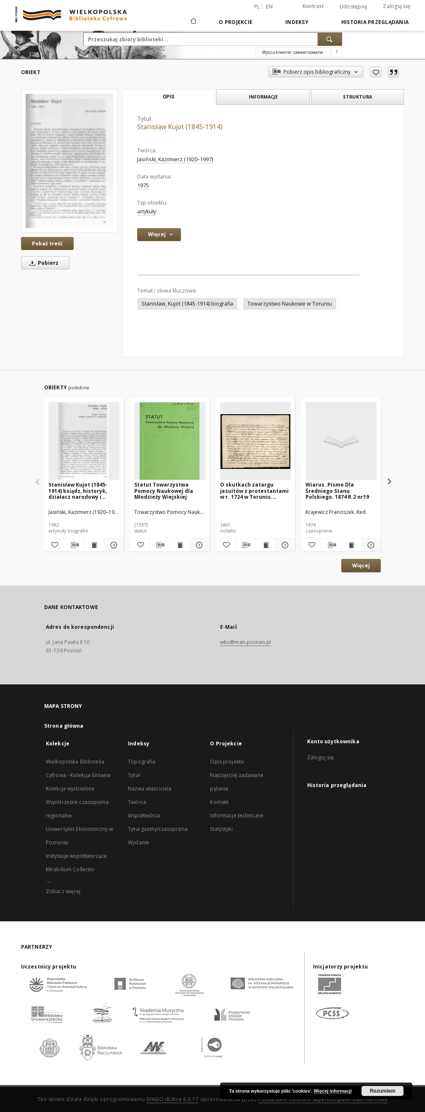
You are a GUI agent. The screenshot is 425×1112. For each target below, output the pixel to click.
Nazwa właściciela (149, 788)
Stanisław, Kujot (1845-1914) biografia (187, 303)
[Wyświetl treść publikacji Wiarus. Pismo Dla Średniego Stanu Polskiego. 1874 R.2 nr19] (351, 545)
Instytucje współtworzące (76, 855)
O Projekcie (235, 22)
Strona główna (64, 725)
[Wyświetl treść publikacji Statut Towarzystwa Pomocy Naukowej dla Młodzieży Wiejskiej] (179, 545)
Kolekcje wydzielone (70, 788)
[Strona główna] (192, 22)
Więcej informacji (333, 1090)
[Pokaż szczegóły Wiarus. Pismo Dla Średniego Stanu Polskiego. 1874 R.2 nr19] (370, 545)
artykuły (146, 211)
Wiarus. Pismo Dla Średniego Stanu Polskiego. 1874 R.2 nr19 (337, 490)
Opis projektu (227, 761)
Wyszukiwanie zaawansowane (292, 52)
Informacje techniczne (236, 815)
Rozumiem (383, 1091)
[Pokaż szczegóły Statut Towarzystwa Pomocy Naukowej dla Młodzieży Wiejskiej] (198, 545)
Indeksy (296, 22)
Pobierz (42, 263)
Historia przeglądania (375, 22)
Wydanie (138, 842)
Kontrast (313, 6)
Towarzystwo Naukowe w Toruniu (289, 303)
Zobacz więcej (63, 891)
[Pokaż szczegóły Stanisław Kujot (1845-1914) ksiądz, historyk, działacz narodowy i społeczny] (112, 545)
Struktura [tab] (357, 96)
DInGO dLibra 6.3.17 (172, 1099)
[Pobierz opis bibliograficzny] (73, 545)
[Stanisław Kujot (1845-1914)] (69, 161)
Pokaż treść (47, 243)
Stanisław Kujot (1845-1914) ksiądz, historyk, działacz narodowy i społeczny (77, 490)
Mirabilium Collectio (70, 869)
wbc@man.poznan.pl (245, 642)
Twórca (137, 802)
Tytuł (134, 775)
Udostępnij (353, 6)
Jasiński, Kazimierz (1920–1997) (175, 159)
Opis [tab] (168, 97)
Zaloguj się (396, 6)
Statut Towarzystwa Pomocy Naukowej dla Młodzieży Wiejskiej (163, 490)
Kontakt (219, 802)
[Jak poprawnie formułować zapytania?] (336, 52)
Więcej (361, 565)
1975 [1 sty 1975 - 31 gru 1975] (143, 185)
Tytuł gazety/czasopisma (158, 829)
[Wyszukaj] (330, 39)
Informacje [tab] (263, 96)
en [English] (269, 6)
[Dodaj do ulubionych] (375, 72)
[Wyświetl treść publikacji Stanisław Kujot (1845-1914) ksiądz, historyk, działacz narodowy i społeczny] (94, 545)
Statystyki (221, 829)
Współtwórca (144, 815)
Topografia (141, 761)
